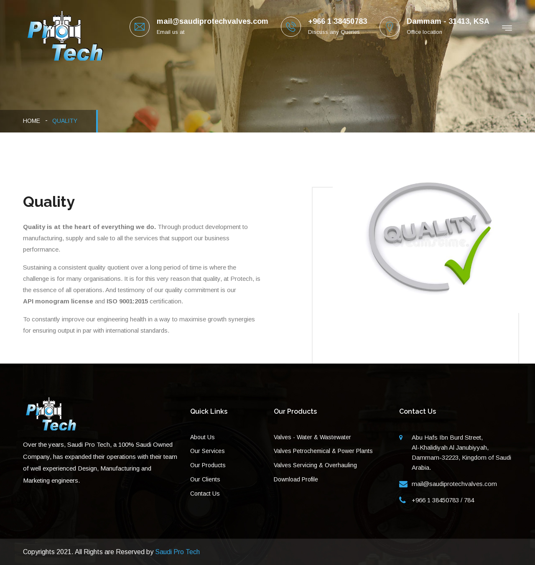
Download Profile (296, 479)
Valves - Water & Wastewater (312, 437)
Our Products (208, 465)
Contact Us (205, 493)
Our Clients (205, 479)
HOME (31, 120)
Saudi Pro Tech (177, 551)
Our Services (207, 451)
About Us (202, 437)
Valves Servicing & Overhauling (315, 465)
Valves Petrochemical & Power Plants (323, 451)
